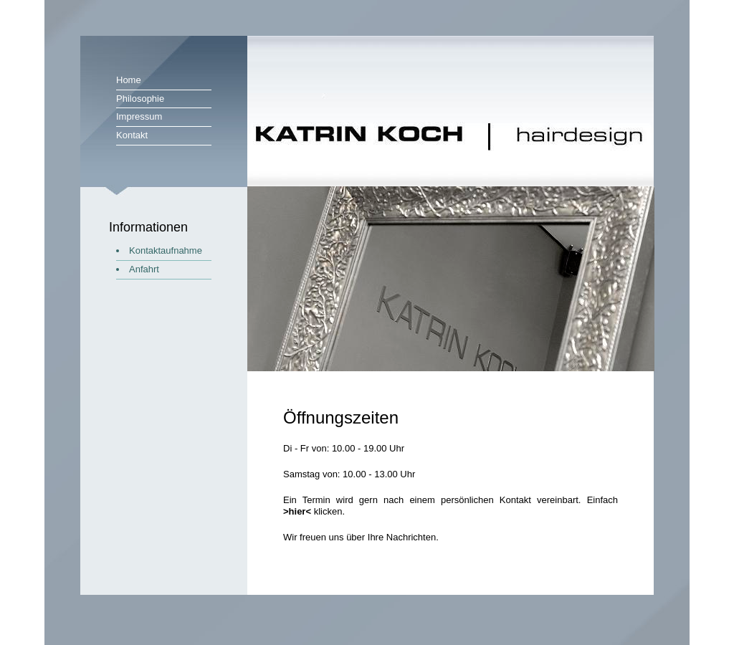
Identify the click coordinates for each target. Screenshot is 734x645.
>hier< (297, 511)
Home (128, 80)
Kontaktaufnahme (165, 250)
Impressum (139, 116)
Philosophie (140, 98)
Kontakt (132, 135)
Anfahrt (144, 269)
